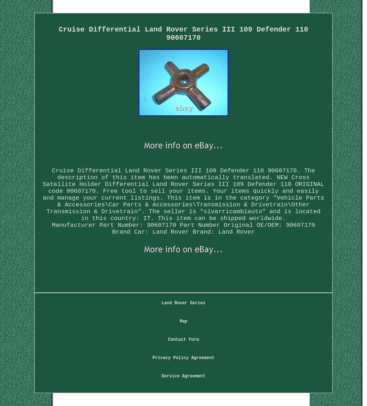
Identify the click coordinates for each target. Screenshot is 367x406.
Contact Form (183, 339)
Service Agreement (183, 376)
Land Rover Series (183, 303)
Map (183, 321)
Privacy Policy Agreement (184, 357)
